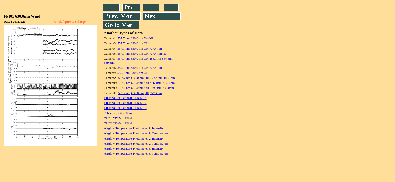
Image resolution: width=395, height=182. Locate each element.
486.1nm (155, 58)
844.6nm (167, 58)
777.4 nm (155, 48)
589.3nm (109, 62)
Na (146, 38)
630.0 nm (136, 38)
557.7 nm (123, 38)
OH (150, 38)
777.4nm (156, 93)
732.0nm (168, 88)
